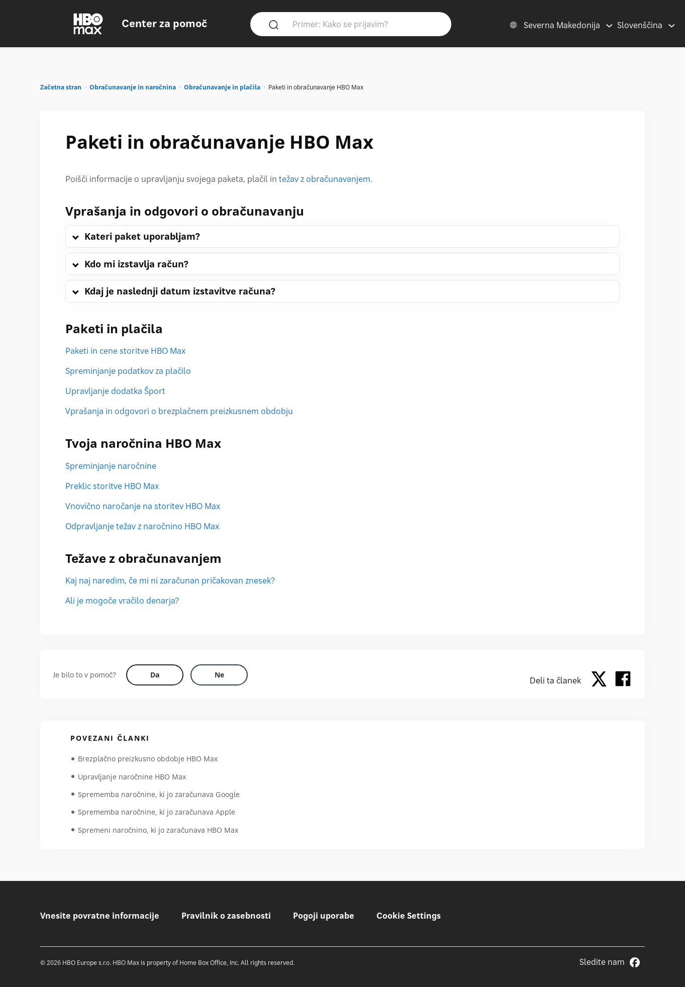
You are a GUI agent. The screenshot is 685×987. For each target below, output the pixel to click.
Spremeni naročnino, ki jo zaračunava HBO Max (158, 831)
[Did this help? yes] (154, 674)
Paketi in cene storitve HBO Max (125, 350)
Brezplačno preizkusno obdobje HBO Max (148, 758)
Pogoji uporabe (323, 915)
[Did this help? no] (219, 674)
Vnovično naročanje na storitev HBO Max (142, 506)
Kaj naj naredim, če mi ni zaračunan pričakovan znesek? (170, 580)
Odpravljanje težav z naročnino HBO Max (142, 526)
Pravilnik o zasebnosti (226, 915)
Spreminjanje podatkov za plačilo (128, 370)
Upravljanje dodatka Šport (115, 391)
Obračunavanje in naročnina (132, 87)
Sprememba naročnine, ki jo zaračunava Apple (156, 813)
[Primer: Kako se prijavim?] (365, 23)
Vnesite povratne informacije (99, 915)
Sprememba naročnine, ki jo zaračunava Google (159, 795)
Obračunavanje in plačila (222, 87)
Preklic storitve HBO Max (112, 485)
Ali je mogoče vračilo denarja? (122, 600)
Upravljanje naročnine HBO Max (132, 776)
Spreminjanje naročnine (110, 465)
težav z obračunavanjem (324, 178)
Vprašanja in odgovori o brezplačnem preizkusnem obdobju (179, 411)
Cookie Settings (408, 915)
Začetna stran (60, 87)
